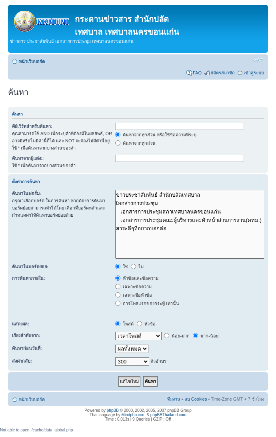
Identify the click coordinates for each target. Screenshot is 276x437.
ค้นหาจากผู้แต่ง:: (28, 158)
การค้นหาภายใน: (28, 278)
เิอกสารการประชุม (191, 203)
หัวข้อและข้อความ (136, 278)
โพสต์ (124, 323)
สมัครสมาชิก (222, 72)
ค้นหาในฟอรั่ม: (26, 193)
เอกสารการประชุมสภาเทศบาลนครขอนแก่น (191, 212)
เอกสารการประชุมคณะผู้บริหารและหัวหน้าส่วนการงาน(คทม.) (191, 220)
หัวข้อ (146, 323)
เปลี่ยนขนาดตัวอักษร (258, 60)
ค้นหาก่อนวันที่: (27, 348)
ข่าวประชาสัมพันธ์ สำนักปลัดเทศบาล (191, 195)
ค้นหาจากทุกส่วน (135, 143)
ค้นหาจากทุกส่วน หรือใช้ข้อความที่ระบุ (155, 134)
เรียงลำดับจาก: (26, 335)
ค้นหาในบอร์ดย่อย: (30, 266)
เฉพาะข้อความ (133, 286)
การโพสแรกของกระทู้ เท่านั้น (147, 303)
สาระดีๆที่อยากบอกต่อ (191, 228)
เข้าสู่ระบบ (254, 72)
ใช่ (121, 266)
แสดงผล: (20, 323)
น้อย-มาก (177, 335)
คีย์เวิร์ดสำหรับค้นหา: (32, 126)
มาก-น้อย (205, 335)
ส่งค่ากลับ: (22, 361)
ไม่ (137, 266)
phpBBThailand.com (168, 415)
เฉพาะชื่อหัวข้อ (133, 295)
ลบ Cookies (195, 399)
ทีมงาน (173, 399)
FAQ (197, 72)
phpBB (113, 410)
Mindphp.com (134, 415)
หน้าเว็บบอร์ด (32, 61)
